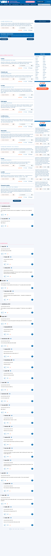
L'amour (2, 58)
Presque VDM (33, 4)
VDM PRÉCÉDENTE (4, 39)
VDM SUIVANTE (30, 39)
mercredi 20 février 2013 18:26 (8, 462)
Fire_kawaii (4, 218)
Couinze (3, 495)
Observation (3, 130)
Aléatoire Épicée (15, 4)
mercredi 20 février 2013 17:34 (5, 221)
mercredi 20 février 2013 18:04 (8, 259)
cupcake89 (6, 483)
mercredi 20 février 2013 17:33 (5, 341)
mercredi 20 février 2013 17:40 (8, 520)
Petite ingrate (4, 101)
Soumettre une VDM (30, 1)
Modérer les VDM (40, 1)
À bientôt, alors (4, 72)
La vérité (3, 172)
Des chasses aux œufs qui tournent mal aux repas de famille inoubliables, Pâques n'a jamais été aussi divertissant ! (16, 35)
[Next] (23, 529)
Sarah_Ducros (7, 291)
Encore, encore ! (17, 200)
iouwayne (6, 349)
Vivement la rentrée (5, 185)
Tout (2, 4)
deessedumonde (5, 338)
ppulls (3, 473)
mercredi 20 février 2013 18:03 (8, 439)
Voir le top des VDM (42, 88)
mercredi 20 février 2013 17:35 (5, 497)
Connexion (49, 1)
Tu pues (2, 158)
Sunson (5, 460)
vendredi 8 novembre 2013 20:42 (9, 293)
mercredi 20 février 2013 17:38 (8, 509)
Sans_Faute (6, 448)
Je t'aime (3, 85)
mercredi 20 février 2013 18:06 (8, 362)
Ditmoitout (6, 415)
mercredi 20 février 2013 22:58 (8, 329)
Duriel (3, 280)
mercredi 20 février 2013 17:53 (8, 351)
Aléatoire (6, 4)
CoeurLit (3, 382)
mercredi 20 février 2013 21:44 (8, 270)
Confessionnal (26, 4)
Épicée (10, 4)
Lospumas (6, 437)
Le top (21, 4)
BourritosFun (4, 393)
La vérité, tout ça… (5, 116)
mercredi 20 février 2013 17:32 (5, 208)
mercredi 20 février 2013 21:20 (8, 373)
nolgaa (3, 246)
